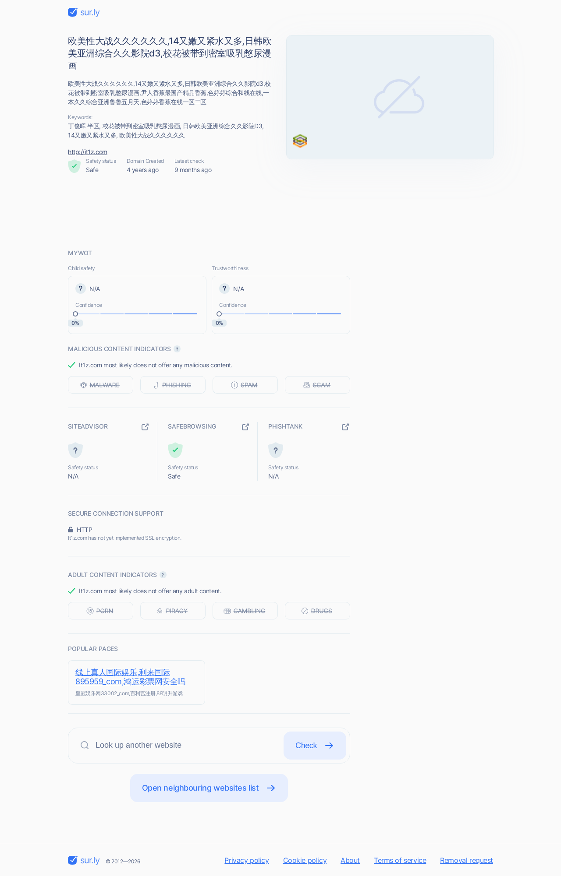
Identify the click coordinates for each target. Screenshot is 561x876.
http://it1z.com (87, 151)
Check (314, 745)
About (350, 860)
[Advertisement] (280, 211)
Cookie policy (305, 860)
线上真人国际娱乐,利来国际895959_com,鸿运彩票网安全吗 (130, 677)
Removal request (466, 860)
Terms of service (400, 860)
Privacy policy (246, 860)
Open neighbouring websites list (209, 788)
